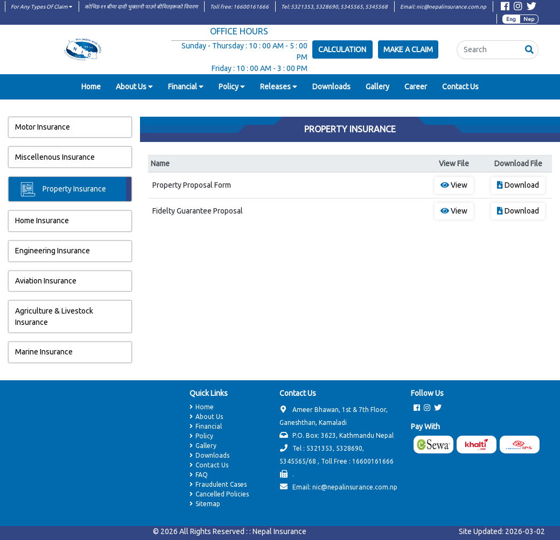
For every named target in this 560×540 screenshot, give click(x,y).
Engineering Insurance (52, 250)
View (453, 185)
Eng (511, 19)
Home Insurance (42, 220)
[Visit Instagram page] (518, 8)
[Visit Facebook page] (505, 8)
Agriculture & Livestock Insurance (54, 316)
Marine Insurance (44, 351)
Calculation (342, 49)
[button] (529, 49)
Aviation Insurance (45, 280)
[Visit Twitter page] (531, 8)
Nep (529, 19)
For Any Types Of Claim (41, 7)
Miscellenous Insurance (55, 157)
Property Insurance (63, 189)
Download (518, 185)
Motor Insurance (42, 127)
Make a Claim (408, 49)
